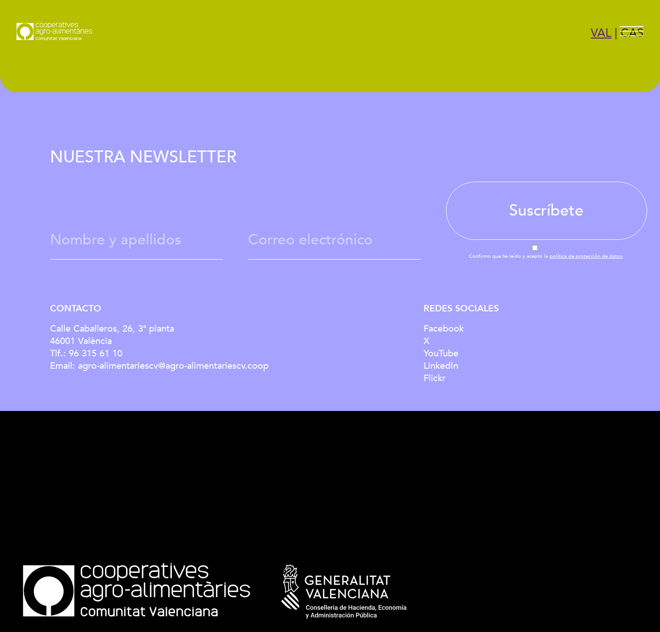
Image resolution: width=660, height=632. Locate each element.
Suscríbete (546, 211)
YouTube (441, 353)
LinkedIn (441, 366)
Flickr (435, 378)
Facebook (444, 328)
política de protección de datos (586, 256)
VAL (601, 33)
